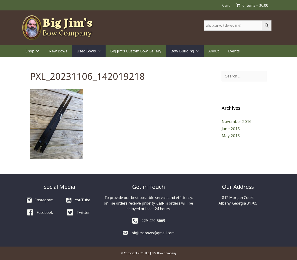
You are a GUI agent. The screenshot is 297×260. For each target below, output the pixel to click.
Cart (226, 5)
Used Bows (89, 51)
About (213, 51)
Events (234, 51)
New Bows (58, 51)
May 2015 (231, 135)
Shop (32, 51)
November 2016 (237, 121)
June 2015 (231, 128)
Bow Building (185, 51)
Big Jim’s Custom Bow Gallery (135, 51)
